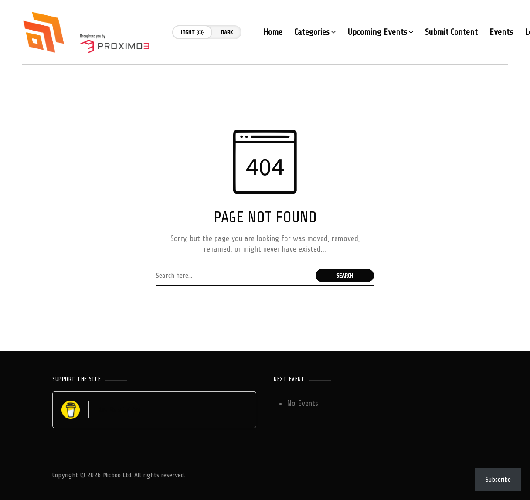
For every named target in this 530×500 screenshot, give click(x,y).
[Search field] (233, 275)
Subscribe (498, 479)
